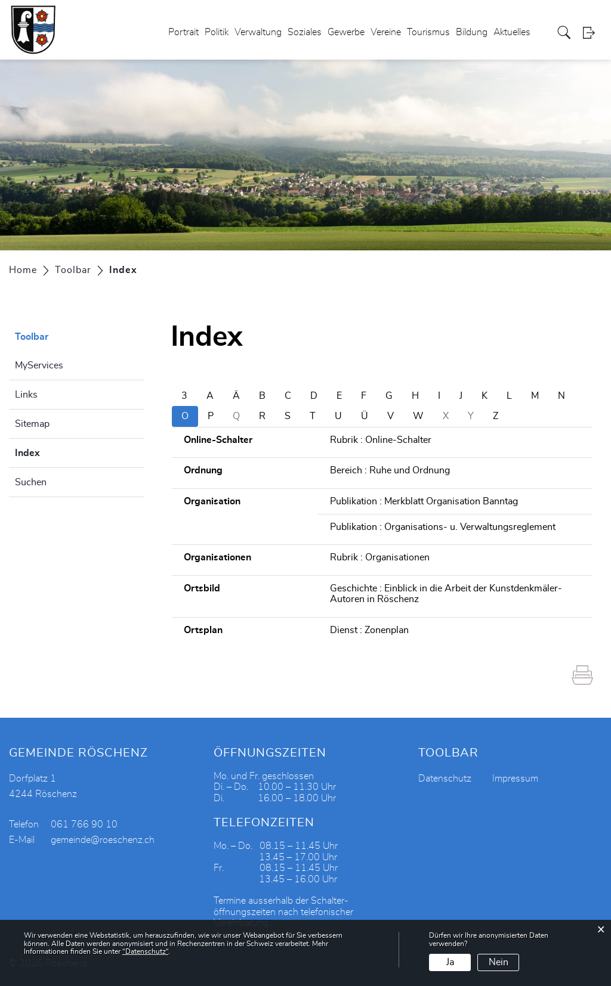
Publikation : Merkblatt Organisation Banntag (424, 501)
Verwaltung (258, 32)
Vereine (386, 32)
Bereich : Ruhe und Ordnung (390, 470)
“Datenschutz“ (145, 951)
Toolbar (31, 337)
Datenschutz (444, 778)
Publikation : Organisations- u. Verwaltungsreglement (443, 527)
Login (592, 32)
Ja (450, 962)
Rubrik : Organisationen (380, 557)
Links (26, 394)
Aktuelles (511, 32)
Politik (217, 32)
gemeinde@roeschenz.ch (103, 840)
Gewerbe (346, 32)
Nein (498, 962)
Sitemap (32, 424)
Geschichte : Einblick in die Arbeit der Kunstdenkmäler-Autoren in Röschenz (446, 594)
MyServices (39, 365)
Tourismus (428, 32)
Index (57, 451)
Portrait (183, 32)
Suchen (31, 482)
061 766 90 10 (84, 824)
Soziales (305, 32)
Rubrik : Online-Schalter (380, 440)
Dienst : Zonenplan (369, 630)
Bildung (471, 32)
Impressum (515, 778)
